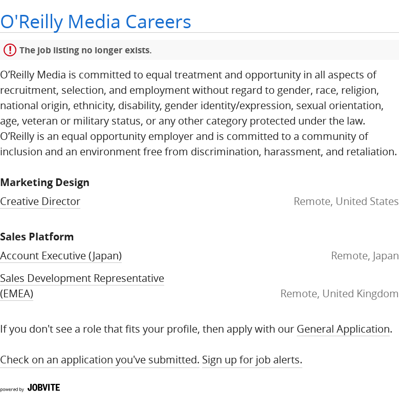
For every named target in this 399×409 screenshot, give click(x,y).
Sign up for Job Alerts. (252, 359)
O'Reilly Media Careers (95, 21)
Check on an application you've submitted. (99, 359)
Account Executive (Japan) (61, 255)
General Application (343, 329)
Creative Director (40, 201)
